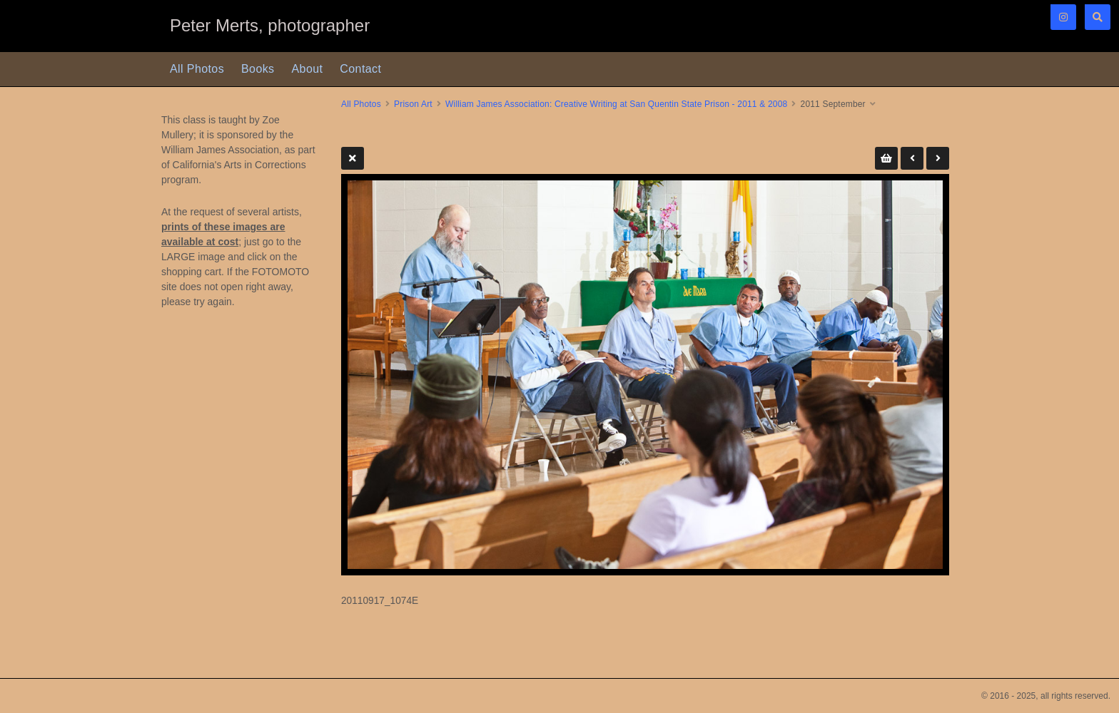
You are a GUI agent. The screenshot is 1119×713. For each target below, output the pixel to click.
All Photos (197, 69)
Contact (360, 69)
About (307, 69)
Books (257, 69)
